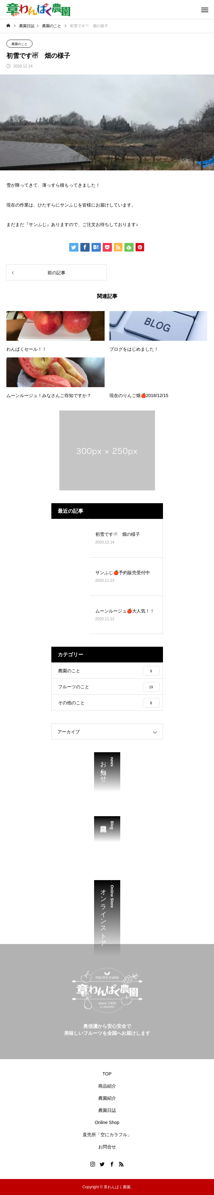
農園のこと (19, 44)
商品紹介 (107, 1086)
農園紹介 (107, 1098)
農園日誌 (107, 1110)
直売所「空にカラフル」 (107, 1134)
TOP (107, 1073)
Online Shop (107, 1122)
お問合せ (107, 1146)
